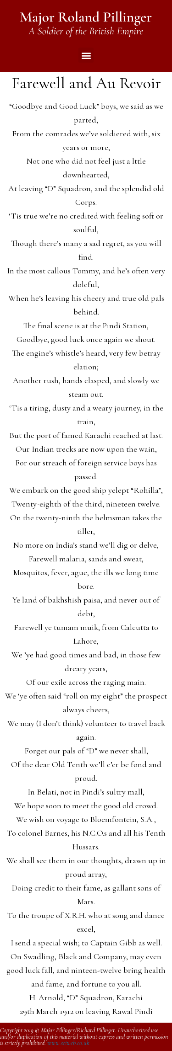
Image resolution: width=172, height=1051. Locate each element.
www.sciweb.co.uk (68, 1043)
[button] (86, 55)
